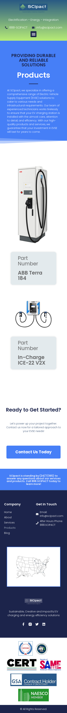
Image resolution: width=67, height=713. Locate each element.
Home (8, 512)
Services (9, 522)
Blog (7, 533)
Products (10, 528)
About (8, 517)
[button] (33, 34)
